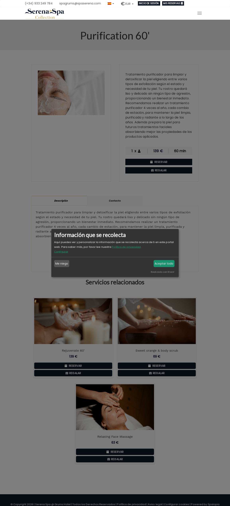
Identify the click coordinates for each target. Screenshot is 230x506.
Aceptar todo (164, 264)
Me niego (61, 264)
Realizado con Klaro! (162, 271)
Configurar (61, 251)
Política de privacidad (126, 247)
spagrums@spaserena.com (80, 3)
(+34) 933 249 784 (39, 3)
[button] (110, 3)
